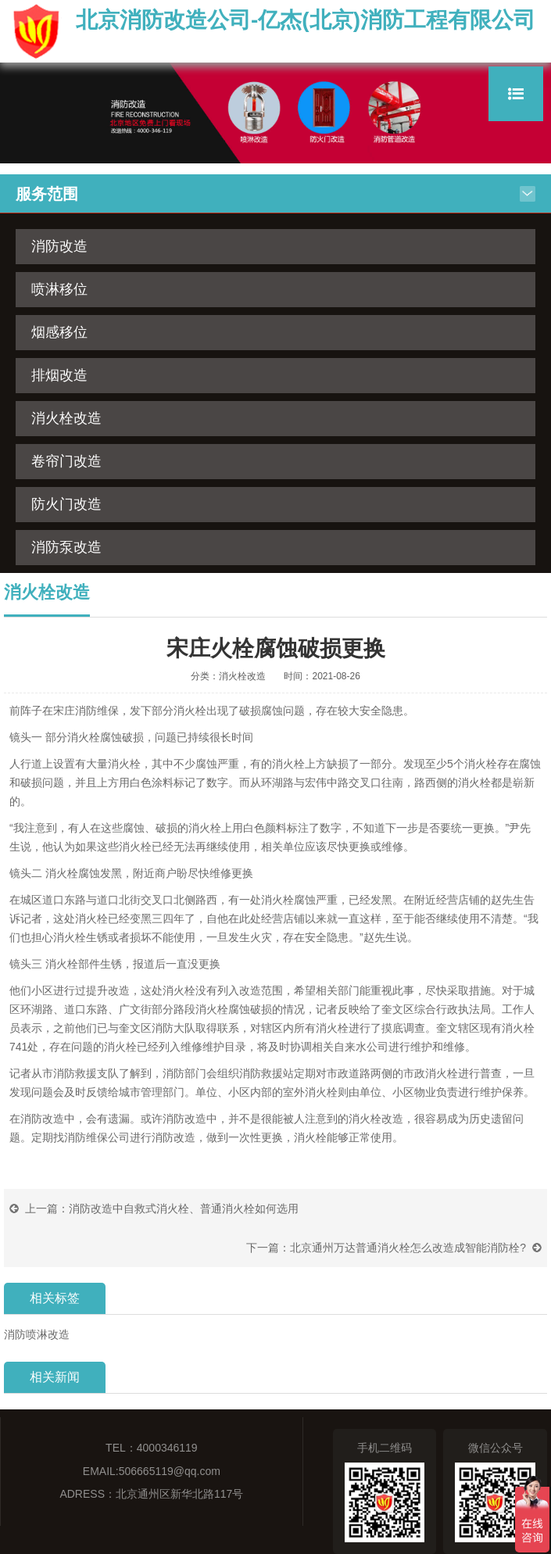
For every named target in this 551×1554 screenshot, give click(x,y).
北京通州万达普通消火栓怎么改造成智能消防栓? (408, 1247)
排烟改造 (59, 375)
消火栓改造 (66, 418)
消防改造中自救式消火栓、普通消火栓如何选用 (184, 1208)
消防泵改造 (66, 547)
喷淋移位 (59, 289)
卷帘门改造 (66, 461)
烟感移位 (59, 332)
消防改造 (59, 246)
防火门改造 (66, 504)
